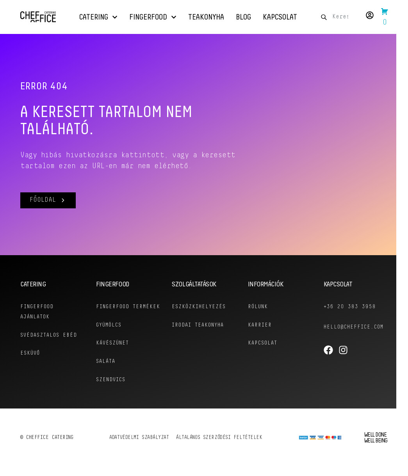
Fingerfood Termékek (112, 312)
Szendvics (111, 388)
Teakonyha (206, 17)
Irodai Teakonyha (198, 324)
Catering (98, 17)
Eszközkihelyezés (199, 306)
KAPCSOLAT (263, 342)
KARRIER (260, 324)
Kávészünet (112, 352)
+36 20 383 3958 (350, 306)
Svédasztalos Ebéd (48, 334)
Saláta (105, 370)
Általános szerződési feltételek (220, 446)
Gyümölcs (109, 334)
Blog (243, 17)
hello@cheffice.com (354, 327)
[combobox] (337, 17)
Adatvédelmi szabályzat (139, 446)
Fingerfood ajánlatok (36, 312)
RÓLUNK (258, 306)
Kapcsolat (280, 17)
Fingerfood (152, 17)
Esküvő (30, 352)
